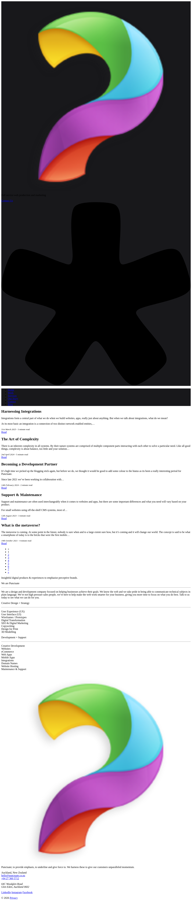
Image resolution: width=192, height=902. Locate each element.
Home (11, 389)
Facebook (28, 892)
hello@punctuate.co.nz (13, 875)
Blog (10, 404)
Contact (12, 401)
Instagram (17, 892)
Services (12, 395)
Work (10, 392)
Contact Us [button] (7, 200)
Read (4, 432)
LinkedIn (6, 892)
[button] (96, 384)
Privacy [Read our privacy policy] (14, 897)
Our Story (13, 398)
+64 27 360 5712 (10, 878)
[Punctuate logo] (96, 189)
